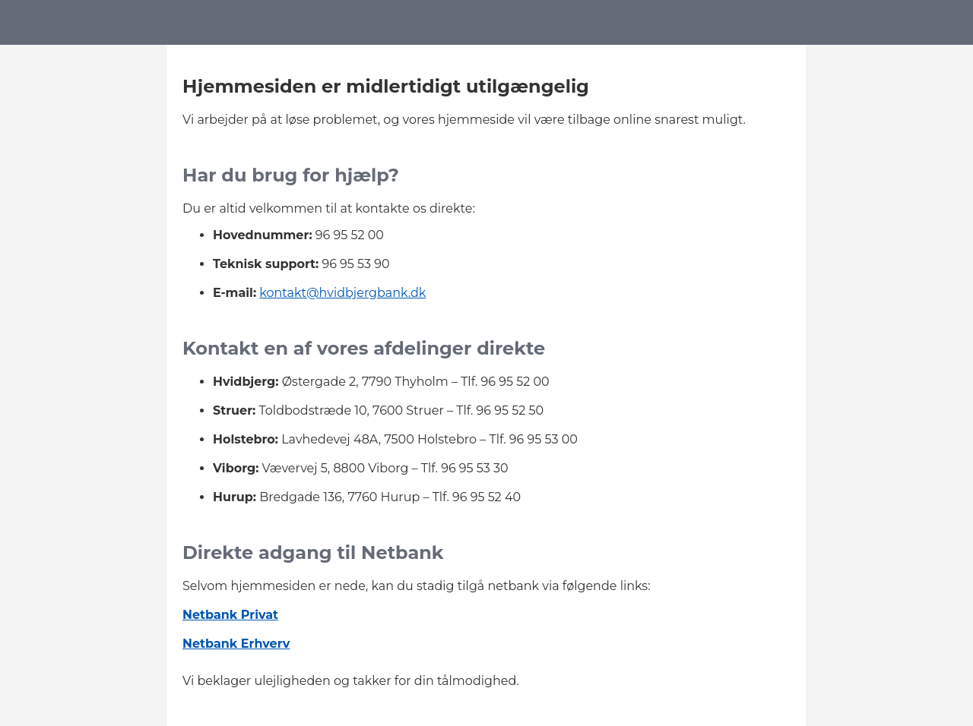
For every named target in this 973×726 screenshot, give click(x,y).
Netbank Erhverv (236, 643)
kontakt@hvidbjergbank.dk (342, 293)
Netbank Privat (230, 615)
